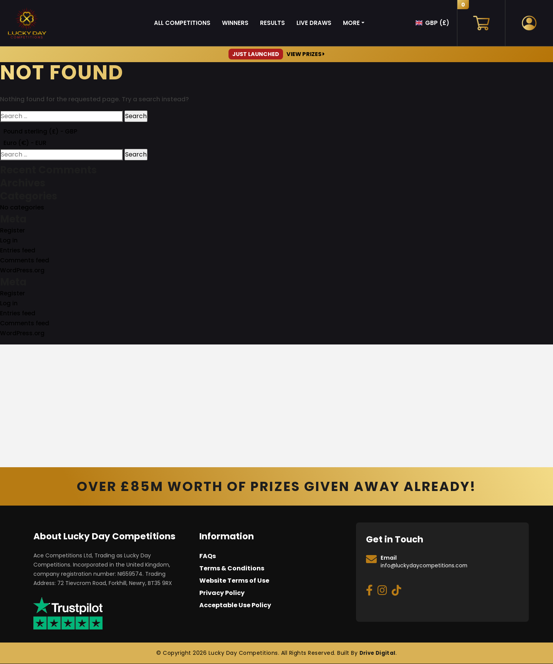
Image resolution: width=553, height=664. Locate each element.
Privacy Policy (222, 593)
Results (272, 23)
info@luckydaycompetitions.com (427, 566)
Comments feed (25, 261)
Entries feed (18, 251)
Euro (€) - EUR (25, 143)
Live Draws (313, 23)
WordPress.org (23, 271)
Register (13, 231)
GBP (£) (437, 23)
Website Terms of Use (234, 581)
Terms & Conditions (231, 569)
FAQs (207, 556)
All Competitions (182, 23)
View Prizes (276, 54)
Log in (9, 241)
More (351, 23)
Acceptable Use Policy (235, 605)
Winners (235, 23)
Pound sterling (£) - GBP (40, 131)
